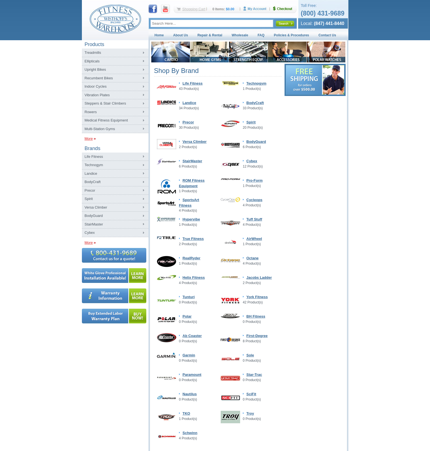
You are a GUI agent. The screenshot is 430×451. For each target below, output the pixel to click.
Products (94, 44)
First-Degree (257, 336)
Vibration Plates (97, 95)
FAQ (261, 35)
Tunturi (189, 297)
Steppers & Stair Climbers (105, 103)
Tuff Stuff (254, 219)
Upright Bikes (95, 69)
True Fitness (193, 239)
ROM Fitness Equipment (192, 183)
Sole (250, 355)
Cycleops (255, 200)
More (89, 138)
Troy (250, 413)
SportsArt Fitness (189, 202)
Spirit (89, 199)
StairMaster (94, 224)
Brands (92, 148)
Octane (253, 258)
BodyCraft (93, 182)
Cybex (90, 232)
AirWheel (254, 239)
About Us (180, 35)
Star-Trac (254, 375)
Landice (91, 173)
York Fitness (257, 297)
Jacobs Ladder (259, 277)
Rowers (91, 112)
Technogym (94, 165)
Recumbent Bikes (99, 78)
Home (159, 35)
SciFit (251, 394)
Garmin (189, 355)
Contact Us (327, 35)
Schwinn (190, 433)
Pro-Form (255, 180)
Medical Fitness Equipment (106, 120)
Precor (90, 190)
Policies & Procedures (291, 35)
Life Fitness (94, 156)
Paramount (192, 375)
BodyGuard (94, 216)
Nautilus (190, 394)
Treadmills (93, 52)
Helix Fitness (194, 277)
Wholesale (240, 35)
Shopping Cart (193, 9)
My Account (256, 9)
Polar (187, 316)
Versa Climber (96, 207)
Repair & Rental (209, 35)
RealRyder (191, 258)
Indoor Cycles (96, 86)
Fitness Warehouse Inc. (115, 18)
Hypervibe (191, 219)
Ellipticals (92, 61)
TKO (186, 413)
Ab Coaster (192, 336)
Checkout (284, 9)
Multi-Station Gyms (100, 129)
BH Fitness (256, 316)
